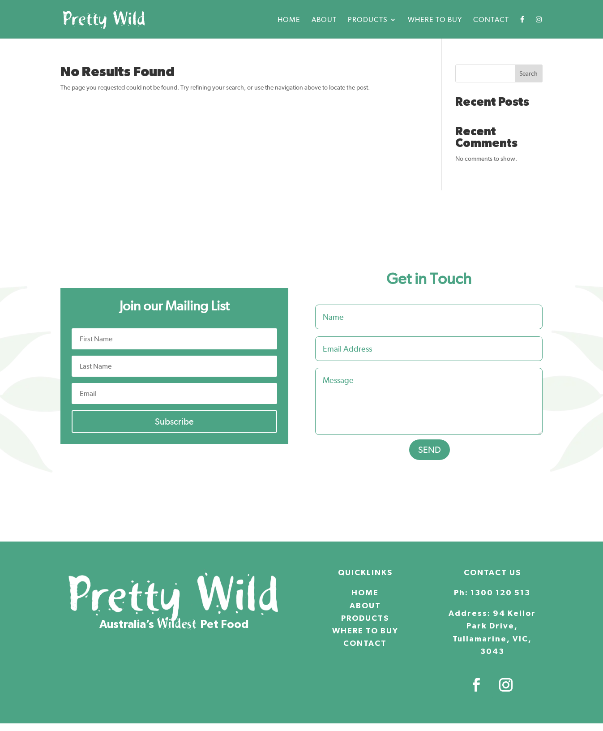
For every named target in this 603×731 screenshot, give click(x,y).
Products (368, 20)
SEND (429, 446)
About (324, 20)
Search (528, 70)
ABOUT (365, 603)
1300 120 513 (500, 590)
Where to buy (435, 20)
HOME (365, 590)
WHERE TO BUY (365, 628)
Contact (491, 20)
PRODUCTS (365, 615)
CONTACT (365, 640)
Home (289, 20)
